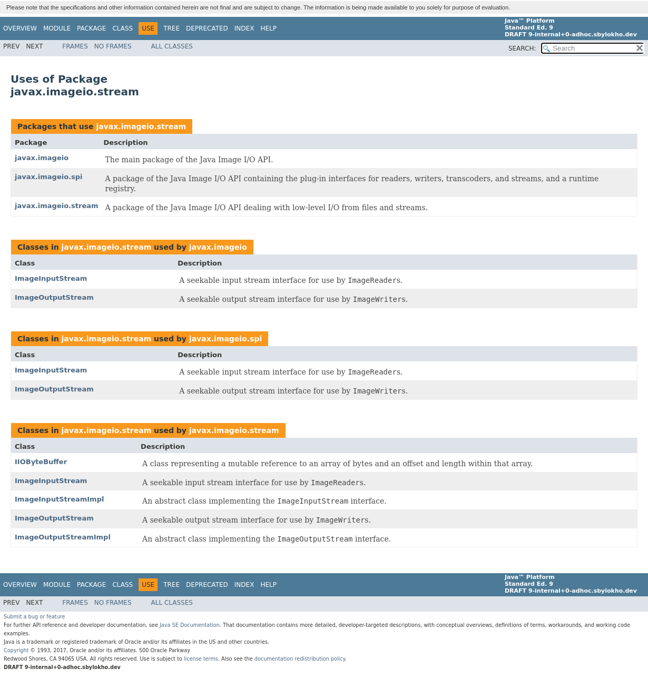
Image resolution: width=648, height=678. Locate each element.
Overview (20, 28)
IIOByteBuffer (41, 462)
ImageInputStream (51, 278)
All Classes (172, 46)
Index (244, 28)
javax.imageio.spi (49, 177)
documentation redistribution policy (299, 659)
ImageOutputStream (54, 297)
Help (268, 28)
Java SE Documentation (190, 625)
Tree (171, 28)
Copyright (16, 650)
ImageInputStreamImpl (59, 499)
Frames (75, 46)
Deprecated (207, 28)
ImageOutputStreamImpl (63, 537)
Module (57, 28)
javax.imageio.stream (141, 126)
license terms (201, 659)
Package (91, 28)
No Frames (113, 46)
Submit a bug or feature (34, 617)
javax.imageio (41, 158)
